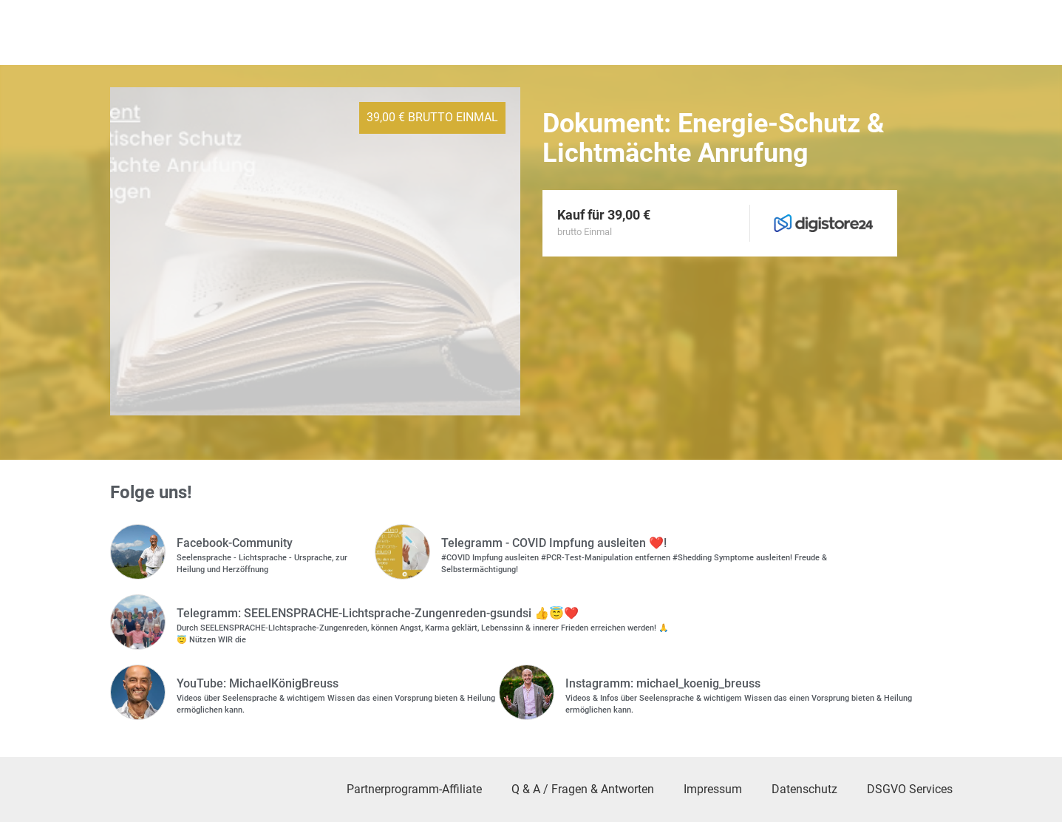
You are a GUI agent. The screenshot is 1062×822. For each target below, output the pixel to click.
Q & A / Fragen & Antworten (582, 789)
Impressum (713, 789)
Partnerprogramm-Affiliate (414, 789)
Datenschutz (804, 789)
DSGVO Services (910, 789)
